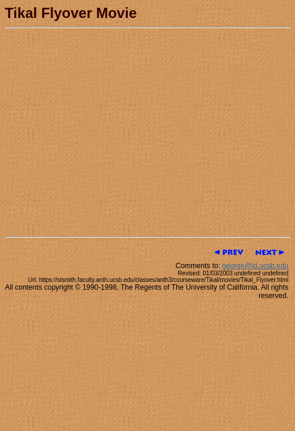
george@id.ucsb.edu (255, 266)
